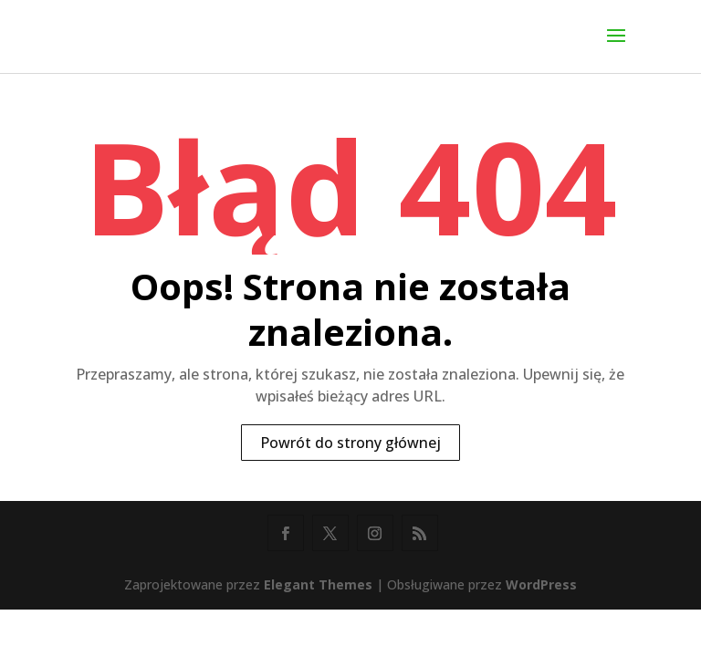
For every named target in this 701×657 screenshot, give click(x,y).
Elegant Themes (318, 584)
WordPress (541, 584)
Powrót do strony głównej (350, 443)
